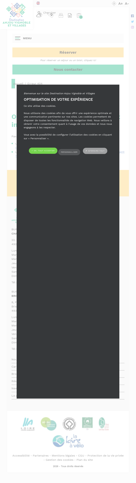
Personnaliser (69, 152)
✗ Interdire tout (95, 151)
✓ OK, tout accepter (43, 151)
